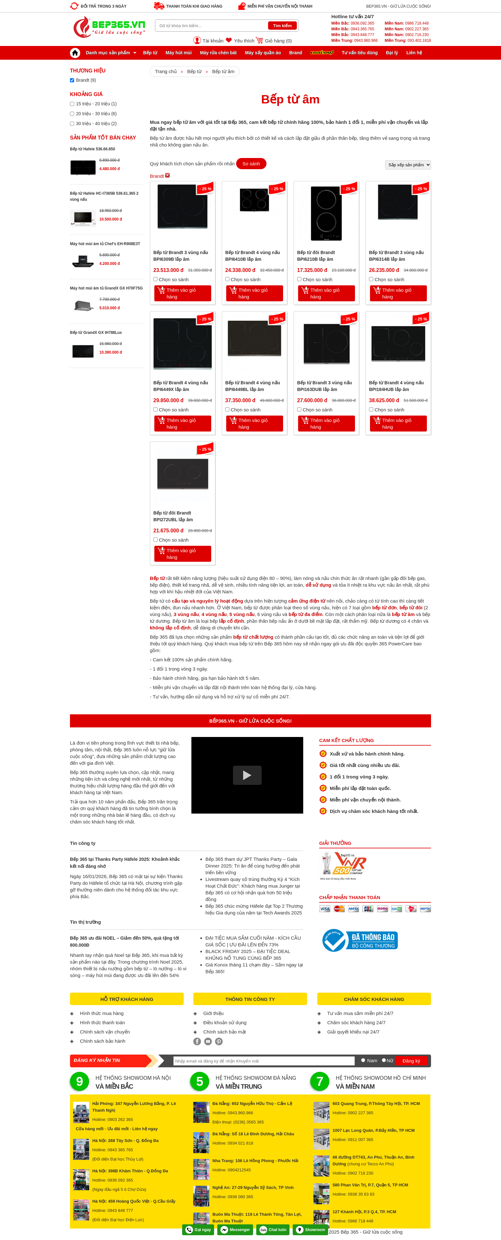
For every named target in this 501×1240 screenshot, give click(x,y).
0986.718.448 (407, 23)
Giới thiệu (213, 1013)
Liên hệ (414, 52)
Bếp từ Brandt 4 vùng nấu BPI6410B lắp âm (252, 256)
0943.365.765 (352, 29)
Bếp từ (150, 52)
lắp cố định (231, 621)
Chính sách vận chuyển (105, 1031)
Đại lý (392, 52)
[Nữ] (384, 1060)
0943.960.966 (354, 40)
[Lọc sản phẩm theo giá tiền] (72, 104)
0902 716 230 (361, 1173)
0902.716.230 (407, 35)
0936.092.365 (352, 23)
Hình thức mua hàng (102, 1013)
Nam (372, 1060)
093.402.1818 (408, 40)
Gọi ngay (198, 1230)
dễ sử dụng (318, 585)
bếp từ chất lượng (253, 637)
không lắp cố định (170, 627)
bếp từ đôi (410, 607)
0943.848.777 (352, 35)
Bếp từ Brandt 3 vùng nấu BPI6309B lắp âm (180, 256)
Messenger (235, 1230)
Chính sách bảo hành (102, 1041)
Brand (295, 52)
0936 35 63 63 (361, 1194)
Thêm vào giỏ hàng (181, 293)
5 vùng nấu (242, 614)
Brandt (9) (86, 80)
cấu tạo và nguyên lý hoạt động (207, 601)
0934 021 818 (240, 1143)
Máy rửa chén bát (218, 52)
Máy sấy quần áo (263, 52)
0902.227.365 (407, 29)
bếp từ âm (403, 614)
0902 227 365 (361, 1112)
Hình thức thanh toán (102, 1022)
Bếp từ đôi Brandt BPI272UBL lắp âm (173, 516)
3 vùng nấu (186, 614)
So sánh (251, 163)
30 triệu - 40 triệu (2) (96, 123)
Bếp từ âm (223, 71)
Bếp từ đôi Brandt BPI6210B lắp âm (316, 256)
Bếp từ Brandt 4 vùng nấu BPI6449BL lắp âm (252, 386)
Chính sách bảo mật (224, 1031)
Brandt (160, 176)
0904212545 (239, 1170)
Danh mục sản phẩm (101, 52)
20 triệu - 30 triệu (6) (96, 113)
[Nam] (363, 1060)
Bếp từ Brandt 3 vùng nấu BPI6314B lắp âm (396, 256)
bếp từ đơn (384, 607)
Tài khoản (213, 40)
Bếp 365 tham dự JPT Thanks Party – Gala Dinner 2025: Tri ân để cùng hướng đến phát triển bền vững (252, 865)
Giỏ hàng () (278, 40)
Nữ (390, 1060)
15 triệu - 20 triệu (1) (96, 103)
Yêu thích (244, 40)
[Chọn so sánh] (155, 279)
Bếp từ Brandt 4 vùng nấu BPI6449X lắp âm (180, 386)
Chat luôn (272, 1230)
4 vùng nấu (214, 614)
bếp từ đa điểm (305, 614)
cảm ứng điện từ (306, 601)
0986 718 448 (361, 1221)
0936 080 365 (240, 1196)
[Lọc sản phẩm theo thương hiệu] (72, 80)
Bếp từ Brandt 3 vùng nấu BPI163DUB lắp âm (324, 386)
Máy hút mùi (179, 52)
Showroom (310, 1230)
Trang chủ (166, 71)
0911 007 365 (361, 1139)
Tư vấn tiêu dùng (360, 52)
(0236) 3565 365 (248, 1122)
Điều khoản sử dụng (224, 1022)
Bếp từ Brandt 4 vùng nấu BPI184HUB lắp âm (396, 386)
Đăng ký (411, 1060)
